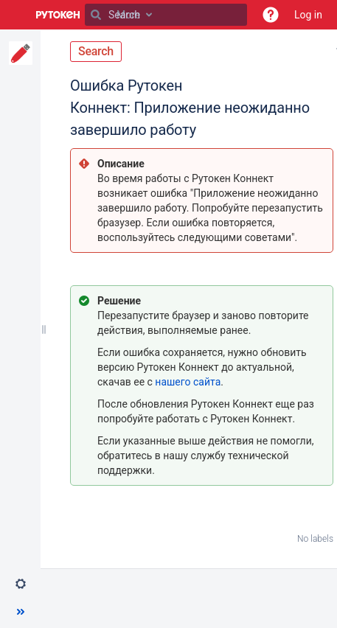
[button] (270, 14)
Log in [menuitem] (308, 15)
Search (96, 51)
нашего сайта (187, 382)
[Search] (96, 15)
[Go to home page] (58, 14)
